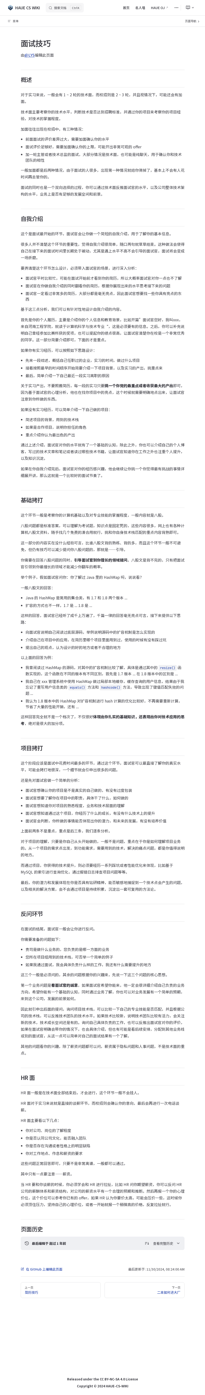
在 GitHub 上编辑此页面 (41, 1269)
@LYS (30, 55)
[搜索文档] (65, 7)
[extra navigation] (176, 7)
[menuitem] (188, 7)
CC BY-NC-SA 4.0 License (119, 1379)
